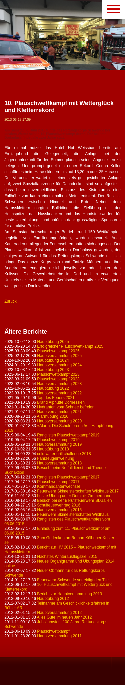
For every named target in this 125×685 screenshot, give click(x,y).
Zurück (10, 301)
